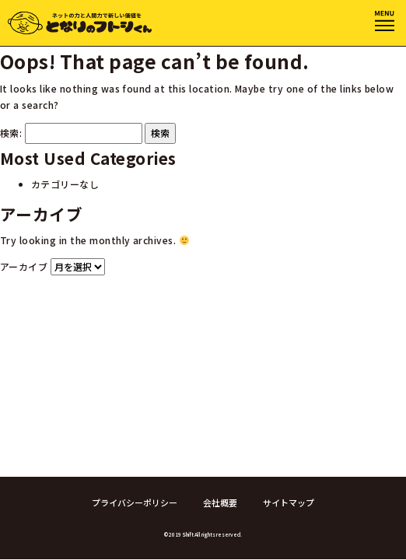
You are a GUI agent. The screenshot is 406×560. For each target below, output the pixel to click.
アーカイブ (23, 267)
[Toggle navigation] (384, 21)
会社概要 (220, 502)
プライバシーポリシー (134, 502)
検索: (11, 133)
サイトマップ (288, 502)
